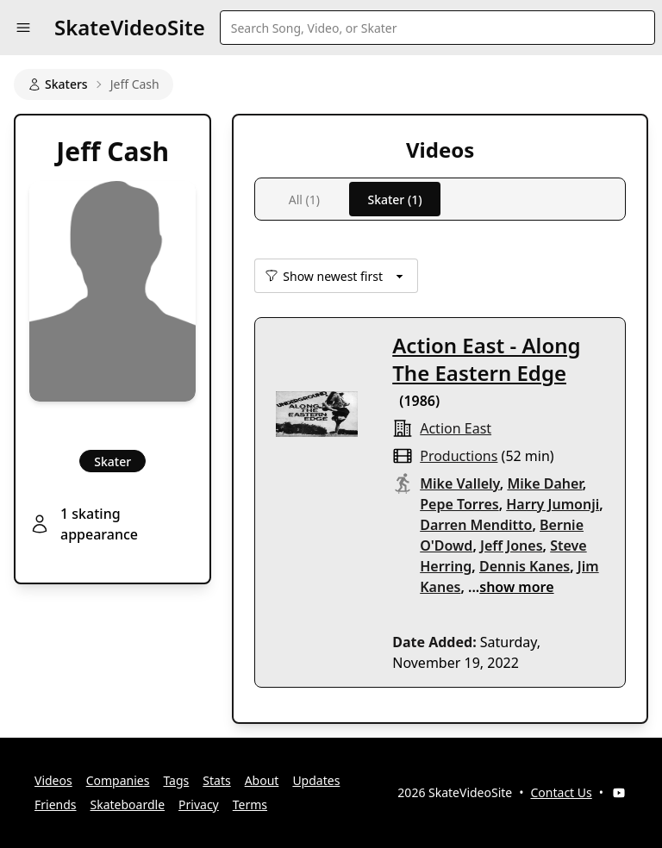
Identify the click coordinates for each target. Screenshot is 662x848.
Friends (55, 804)
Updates (316, 780)
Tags (176, 780)
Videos (53, 780)
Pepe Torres (459, 504)
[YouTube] (619, 792)
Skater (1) (394, 199)
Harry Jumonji (552, 504)
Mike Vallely (460, 483)
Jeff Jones (511, 545)
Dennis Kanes (524, 566)
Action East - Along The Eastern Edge (486, 359)
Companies (118, 780)
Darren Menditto (476, 524)
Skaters (58, 84)
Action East (455, 428)
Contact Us (561, 792)
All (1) (304, 199)
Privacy (198, 804)
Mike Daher (544, 483)
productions (458, 455)
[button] (23, 27)
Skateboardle (128, 804)
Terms (250, 804)
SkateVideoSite (129, 27)
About (262, 780)
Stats (216, 780)
